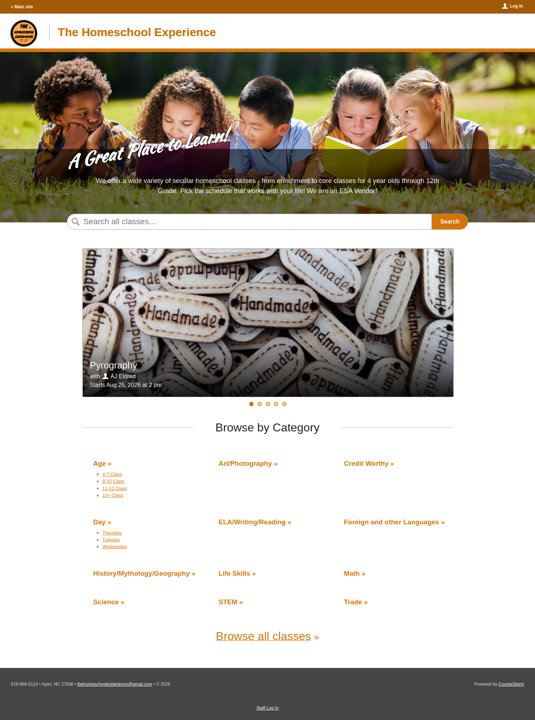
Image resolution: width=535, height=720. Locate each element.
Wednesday (114, 546)
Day (99, 522)
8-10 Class (113, 481)
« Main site (22, 6)
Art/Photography (245, 463)
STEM (227, 602)
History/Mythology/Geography (141, 573)
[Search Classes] (247, 221)
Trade (353, 602)
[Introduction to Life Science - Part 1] (284, 404)
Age (99, 463)
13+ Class (112, 495)
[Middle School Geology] (268, 404)
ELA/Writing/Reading (252, 522)
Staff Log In (267, 708)
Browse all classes (263, 636)
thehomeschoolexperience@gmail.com (114, 684)
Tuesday (111, 539)
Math (352, 573)
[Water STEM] (251, 404)
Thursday (112, 533)
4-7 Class (112, 474)
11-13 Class (114, 488)
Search (449, 221)
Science (106, 602)
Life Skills (234, 573)
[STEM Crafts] (276, 404)
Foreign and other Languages (391, 522)
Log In (516, 6)
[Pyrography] (260, 404)
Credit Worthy (366, 463)
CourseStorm (511, 684)
